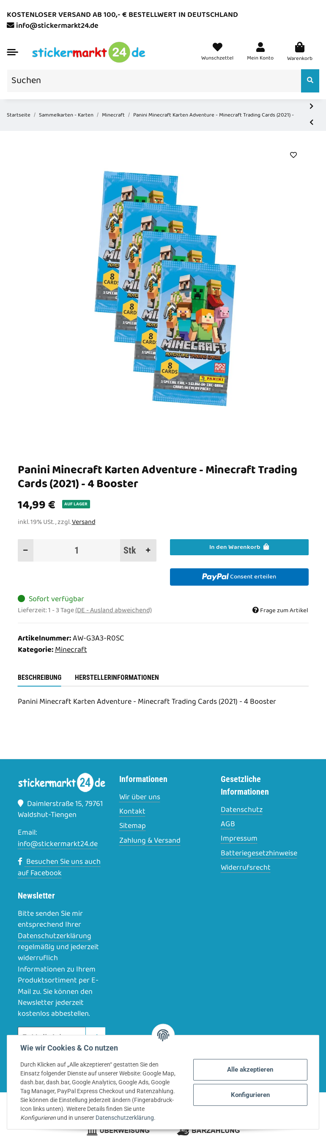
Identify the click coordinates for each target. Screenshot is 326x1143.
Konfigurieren (249, 1095)
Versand (84, 522)
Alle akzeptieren (250, 1069)
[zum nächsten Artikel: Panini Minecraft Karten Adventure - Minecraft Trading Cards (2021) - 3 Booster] (311, 107)
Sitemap (132, 826)
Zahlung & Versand (150, 841)
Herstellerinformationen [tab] (117, 677)
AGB (228, 824)
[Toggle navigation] (12, 52)
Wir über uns (139, 797)
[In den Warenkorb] (239, 547)
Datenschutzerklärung (54, 936)
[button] (260, 52)
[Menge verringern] (26, 550)
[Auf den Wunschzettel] (293, 155)
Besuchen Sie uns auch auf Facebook (59, 867)
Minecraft (71, 650)
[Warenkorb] (299, 52)
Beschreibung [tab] (39, 677)
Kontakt (132, 811)
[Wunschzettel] (217, 52)
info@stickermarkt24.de (57, 26)
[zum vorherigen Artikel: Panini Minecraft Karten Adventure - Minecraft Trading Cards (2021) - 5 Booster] (311, 122)
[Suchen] (154, 80)
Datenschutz (242, 810)
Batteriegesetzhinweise (259, 853)
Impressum (239, 838)
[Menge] (76, 550)
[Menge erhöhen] (148, 550)
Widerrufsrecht (246, 868)
